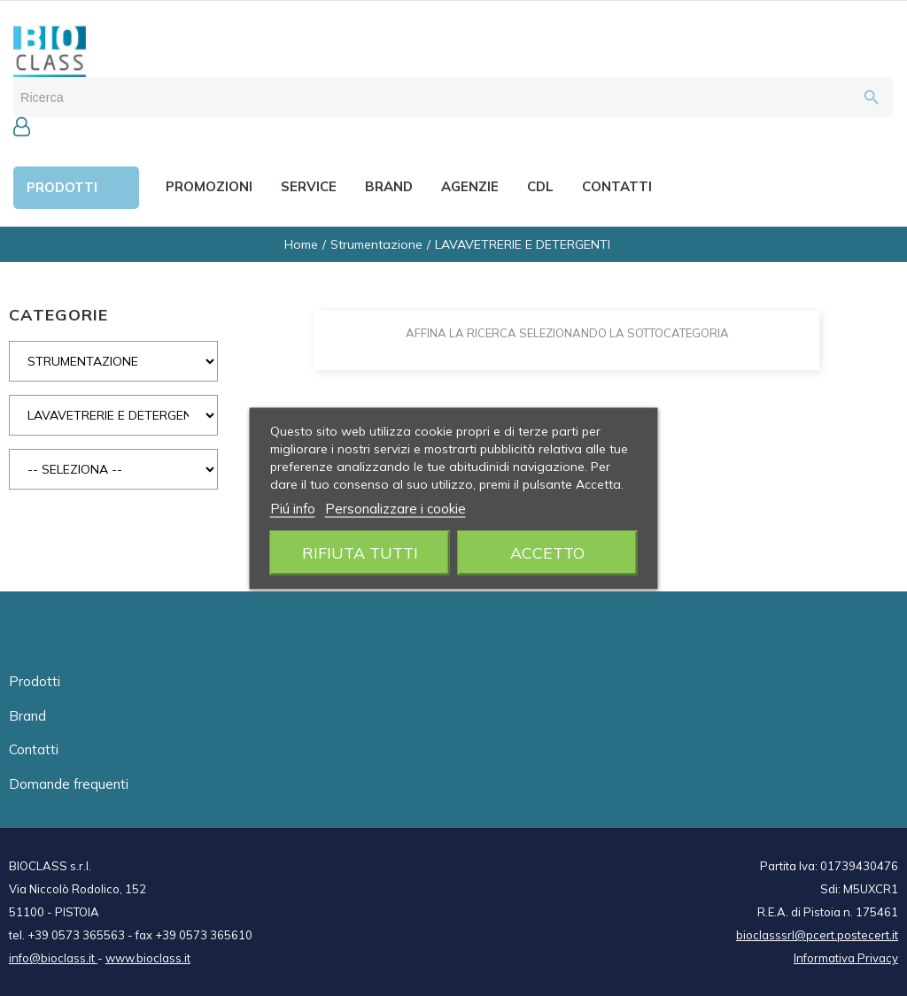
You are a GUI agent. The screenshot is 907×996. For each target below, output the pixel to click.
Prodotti (34, 681)
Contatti (33, 749)
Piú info (292, 507)
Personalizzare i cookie (395, 507)
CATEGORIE (58, 315)
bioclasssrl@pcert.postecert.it (817, 935)
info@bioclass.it (53, 958)
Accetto (547, 552)
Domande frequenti (68, 784)
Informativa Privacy (846, 958)
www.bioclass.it (147, 958)
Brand (27, 715)
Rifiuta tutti (360, 552)
